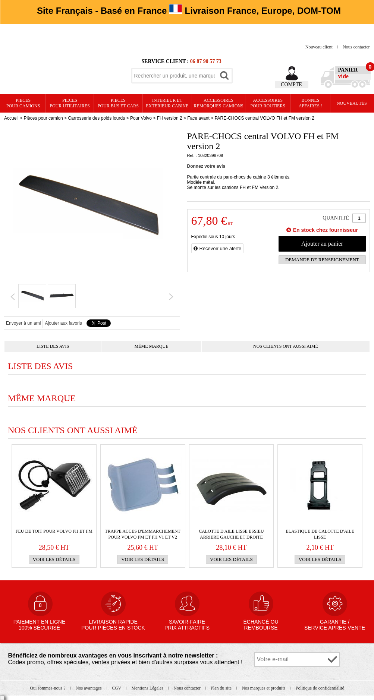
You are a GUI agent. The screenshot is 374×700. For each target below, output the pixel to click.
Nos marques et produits (264, 688)
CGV (117, 688)
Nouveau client (319, 47)
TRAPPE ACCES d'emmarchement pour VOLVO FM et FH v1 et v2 (142, 534)
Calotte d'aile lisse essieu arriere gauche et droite (231, 534)
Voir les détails (54, 559)
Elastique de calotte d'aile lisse (320, 534)
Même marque (152, 346)
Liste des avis (53, 346)
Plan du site (222, 688)
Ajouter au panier (322, 243)
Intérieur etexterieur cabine (167, 103)
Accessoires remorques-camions (218, 103)
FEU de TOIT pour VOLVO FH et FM (54, 531)
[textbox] (174, 75)
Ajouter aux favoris (63, 323)
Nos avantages (89, 688)
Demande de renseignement (322, 259)
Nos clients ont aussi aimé (285, 346)
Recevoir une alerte (220, 248)
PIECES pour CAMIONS (23, 103)
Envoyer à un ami (23, 323)
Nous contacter (356, 47)
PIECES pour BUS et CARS (118, 103)
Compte (291, 84)
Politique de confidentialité (320, 688)
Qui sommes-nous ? (48, 688)
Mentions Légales (147, 688)
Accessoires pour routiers (267, 103)
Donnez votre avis (206, 166)
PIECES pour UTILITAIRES (69, 103)
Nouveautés (352, 103)
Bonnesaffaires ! (310, 103)
